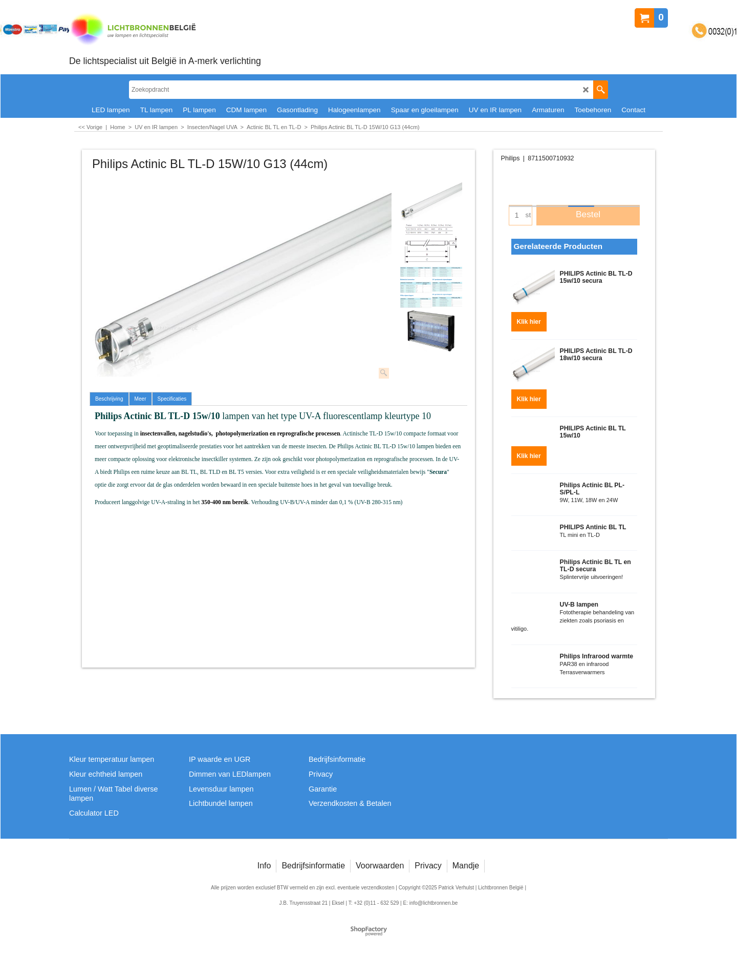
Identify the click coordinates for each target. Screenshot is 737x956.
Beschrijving (109, 399)
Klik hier (529, 318)
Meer (140, 399)
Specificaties (172, 399)
